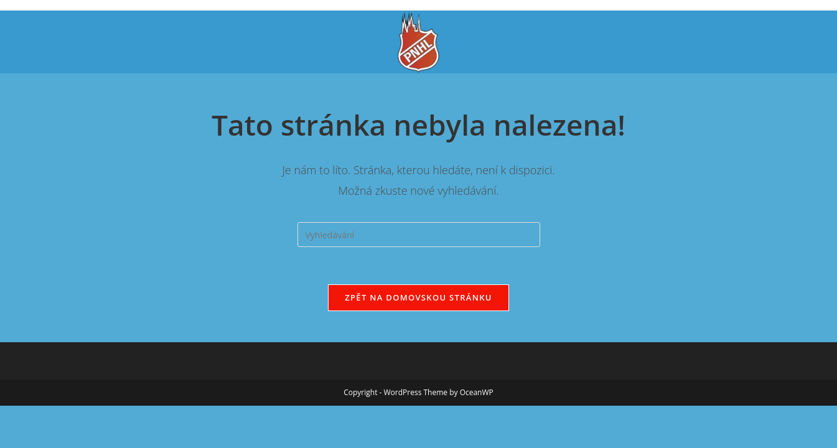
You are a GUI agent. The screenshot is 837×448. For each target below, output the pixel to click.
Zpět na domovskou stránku (418, 297)
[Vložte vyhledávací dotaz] (418, 234)
